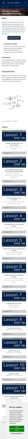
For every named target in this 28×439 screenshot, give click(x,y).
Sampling (16, 173)
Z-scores (7, 227)
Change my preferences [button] (16, 433)
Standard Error (19, 352)
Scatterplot (20, 252)
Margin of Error (14, 177)
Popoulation (16, 146)
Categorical (15, 278)
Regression (19, 254)
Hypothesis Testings (9, 399)
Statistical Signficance (18, 399)
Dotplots (9, 201)
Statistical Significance (11, 254)
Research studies (10, 173)
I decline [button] (17, 430)
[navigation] (16, 7)
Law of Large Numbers (14, 307)
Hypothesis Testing (8, 375)
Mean (19, 201)
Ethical (7, 401)
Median (22, 201)
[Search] (24, 7)
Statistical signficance (18, 375)
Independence (16, 305)
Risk (8, 280)
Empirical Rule (19, 227)
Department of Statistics (12, 28)
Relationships (8, 252)
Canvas (11, 48)
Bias (21, 146)
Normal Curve (12, 227)
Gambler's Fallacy (8, 329)
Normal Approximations (18, 329)
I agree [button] (16, 427)
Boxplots (18, 203)
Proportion (21, 278)
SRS (20, 173)
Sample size (20, 401)
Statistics (7, 146)
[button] (3, 7)
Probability (10, 305)
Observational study (9, 175)
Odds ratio (14, 282)
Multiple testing (13, 401)
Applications (13, 148)
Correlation (14, 252)
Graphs (5, 201)
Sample (11, 146)
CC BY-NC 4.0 (5, 33)
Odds (5, 280)
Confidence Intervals (10, 352)
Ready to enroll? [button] (14, 38)
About (7, 7)
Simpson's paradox (19, 280)
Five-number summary (11, 203)
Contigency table (8, 278)
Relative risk (12, 280)
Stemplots (15, 201)
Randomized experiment (18, 175)
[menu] (3, 3)
